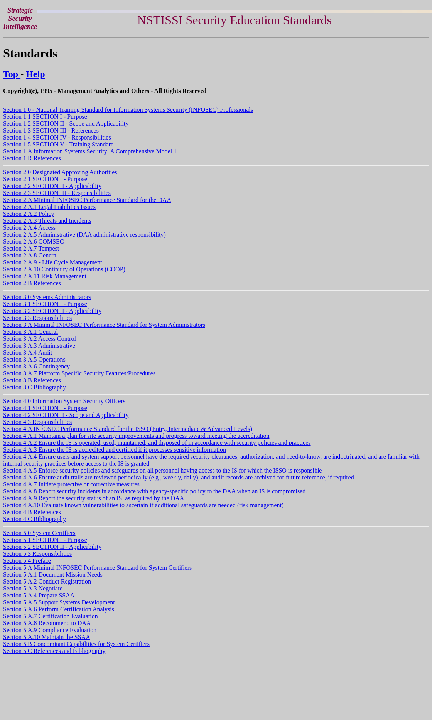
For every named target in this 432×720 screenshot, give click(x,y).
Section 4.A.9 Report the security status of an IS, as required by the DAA (93, 498)
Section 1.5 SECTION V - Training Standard (58, 144)
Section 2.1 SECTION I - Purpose (45, 179)
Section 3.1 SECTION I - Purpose (45, 304)
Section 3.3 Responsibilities (37, 318)
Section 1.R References (32, 158)
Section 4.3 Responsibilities (37, 422)
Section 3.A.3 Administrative (39, 345)
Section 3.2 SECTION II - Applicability (52, 311)
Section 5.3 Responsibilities (37, 553)
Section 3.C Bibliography (34, 387)
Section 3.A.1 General (30, 331)
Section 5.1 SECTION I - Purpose (45, 540)
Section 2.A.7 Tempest (31, 248)
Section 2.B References (32, 283)
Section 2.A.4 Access (29, 227)
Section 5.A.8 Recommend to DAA (47, 623)
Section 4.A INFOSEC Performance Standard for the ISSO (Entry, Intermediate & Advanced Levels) (127, 429)
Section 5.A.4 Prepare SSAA (38, 595)
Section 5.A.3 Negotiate (32, 588)
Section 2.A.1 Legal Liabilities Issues (49, 207)
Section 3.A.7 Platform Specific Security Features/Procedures (79, 373)
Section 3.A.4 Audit (27, 352)
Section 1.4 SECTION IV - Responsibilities (57, 137)
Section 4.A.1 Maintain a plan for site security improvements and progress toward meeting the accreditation (136, 435)
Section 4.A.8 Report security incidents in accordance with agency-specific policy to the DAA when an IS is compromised (154, 491)
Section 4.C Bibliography (34, 519)
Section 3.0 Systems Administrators (47, 297)
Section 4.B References (32, 512)
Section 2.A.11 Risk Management (44, 276)
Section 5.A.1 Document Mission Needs (53, 574)
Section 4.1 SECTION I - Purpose (45, 408)
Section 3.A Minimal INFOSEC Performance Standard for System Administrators (104, 324)
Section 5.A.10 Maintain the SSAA (46, 637)
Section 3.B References (32, 380)
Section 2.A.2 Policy (28, 213)
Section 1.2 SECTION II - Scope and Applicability (65, 123)
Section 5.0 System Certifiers (39, 533)
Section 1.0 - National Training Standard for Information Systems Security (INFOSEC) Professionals (128, 109)
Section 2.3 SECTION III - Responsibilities (57, 193)
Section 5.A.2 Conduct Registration (47, 581)
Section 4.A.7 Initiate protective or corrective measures (71, 484)
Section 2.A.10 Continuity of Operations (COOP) (64, 269)
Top (11, 74)
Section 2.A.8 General (30, 255)
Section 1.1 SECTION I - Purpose (45, 116)
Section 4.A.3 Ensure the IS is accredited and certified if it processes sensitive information (114, 449)
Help (35, 74)
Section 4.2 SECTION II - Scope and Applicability (65, 415)
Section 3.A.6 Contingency (36, 366)
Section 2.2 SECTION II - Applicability (52, 186)
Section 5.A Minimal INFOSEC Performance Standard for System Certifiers (97, 567)
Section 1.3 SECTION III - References (51, 130)
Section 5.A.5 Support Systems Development (59, 602)
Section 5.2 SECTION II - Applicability (52, 546)
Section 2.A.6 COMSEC (33, 241)
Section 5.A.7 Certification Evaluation (50, 616)
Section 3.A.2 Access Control (39, 338)
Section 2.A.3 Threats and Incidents (47, 220)
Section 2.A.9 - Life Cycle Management (52, 262)
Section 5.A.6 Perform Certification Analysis (58, 609)
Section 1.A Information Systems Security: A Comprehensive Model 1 (90, 151)
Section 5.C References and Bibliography (54, 651)
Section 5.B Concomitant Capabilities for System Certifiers (76, 644)
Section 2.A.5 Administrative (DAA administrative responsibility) (84, 234)
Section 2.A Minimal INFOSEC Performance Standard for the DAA (87, 200)
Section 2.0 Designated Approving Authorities (60, 172)
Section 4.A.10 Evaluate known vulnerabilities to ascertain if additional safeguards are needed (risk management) (143, 505)
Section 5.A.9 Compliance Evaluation (49, 630)
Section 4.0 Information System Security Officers (64, 401)
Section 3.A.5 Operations (34, 359)
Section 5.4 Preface (27, 560)
